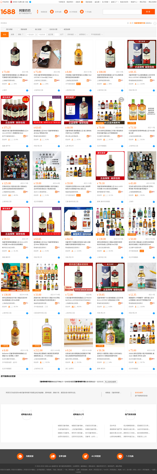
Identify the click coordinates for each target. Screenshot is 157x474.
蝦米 (90, 470)
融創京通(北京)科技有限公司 (120, 433)
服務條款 (84, 466)
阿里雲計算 (98, 470)
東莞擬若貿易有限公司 (104, 359)
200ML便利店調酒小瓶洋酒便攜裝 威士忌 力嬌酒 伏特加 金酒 (141, 355)
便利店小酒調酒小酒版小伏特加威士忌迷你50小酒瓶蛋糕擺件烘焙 (109, 355)
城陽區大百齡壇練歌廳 (66, 433)
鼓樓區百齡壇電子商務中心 (94, 429)
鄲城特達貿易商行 (40, 136)
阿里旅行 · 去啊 (74, 470)
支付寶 (129, 470)
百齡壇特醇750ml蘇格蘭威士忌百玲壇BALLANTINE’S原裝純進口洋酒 (142, 76)
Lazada (78, 472)
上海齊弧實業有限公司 (104, 80)
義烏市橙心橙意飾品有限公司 (72, 359)
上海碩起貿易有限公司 (72, 80)
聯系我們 (111, 466)
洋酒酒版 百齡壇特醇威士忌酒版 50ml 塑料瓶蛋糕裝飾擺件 (78, 76)
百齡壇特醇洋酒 (117, 393)
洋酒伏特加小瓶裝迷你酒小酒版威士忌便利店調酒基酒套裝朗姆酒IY (14, 187)
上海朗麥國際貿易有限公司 (136, 192)
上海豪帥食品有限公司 (9, 192)
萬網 (119, 470)
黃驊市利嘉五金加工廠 (131, 436)
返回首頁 (100, 382)
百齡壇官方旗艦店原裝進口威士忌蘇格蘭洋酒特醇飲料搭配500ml (78, 243)
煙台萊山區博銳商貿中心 (72, 136)
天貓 (54, 470)
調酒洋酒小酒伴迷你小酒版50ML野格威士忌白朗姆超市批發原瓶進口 (47, 299)
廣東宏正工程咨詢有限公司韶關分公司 (137, 433)
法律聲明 (76, 466)
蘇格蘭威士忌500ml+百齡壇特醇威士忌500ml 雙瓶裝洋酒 (46, 132)
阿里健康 (146, 470)
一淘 (65, 470)
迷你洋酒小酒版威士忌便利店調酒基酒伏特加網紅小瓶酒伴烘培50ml (141, 243)
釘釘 (139, 470)
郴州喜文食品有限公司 (9, 247)
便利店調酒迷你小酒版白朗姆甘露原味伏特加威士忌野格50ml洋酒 (109, 243)
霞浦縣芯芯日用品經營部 (146, 426)
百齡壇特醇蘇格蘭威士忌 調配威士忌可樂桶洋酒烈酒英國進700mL (15, 76)
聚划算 (59, 470)
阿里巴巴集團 (5, 470)
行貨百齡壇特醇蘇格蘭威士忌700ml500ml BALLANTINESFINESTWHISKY (78, 299)
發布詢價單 (139, 393)
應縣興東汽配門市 (116, 429)
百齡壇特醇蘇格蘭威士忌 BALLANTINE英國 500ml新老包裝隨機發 (110, 187)
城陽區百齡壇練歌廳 (65, 426)
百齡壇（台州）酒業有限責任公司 (97, 436)
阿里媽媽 (84, 470)
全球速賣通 (41, 470)
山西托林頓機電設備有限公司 (120, 436)
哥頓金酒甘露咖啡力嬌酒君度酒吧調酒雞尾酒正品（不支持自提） (46, 355)
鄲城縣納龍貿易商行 (136, 80)
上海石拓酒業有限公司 (136, 136)
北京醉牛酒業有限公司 (104, 136)
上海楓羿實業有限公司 (9, 80)
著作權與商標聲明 (65, 466)
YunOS (105, 470)
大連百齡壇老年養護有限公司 (68, 429)
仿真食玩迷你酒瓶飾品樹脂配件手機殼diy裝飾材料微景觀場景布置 (78, 355)
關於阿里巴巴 (101, 466)
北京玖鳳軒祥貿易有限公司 (9, 359)
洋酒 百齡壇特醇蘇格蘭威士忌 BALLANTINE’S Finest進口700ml (46, 76)
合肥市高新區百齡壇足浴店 (67, 436)
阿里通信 (113, 470)
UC (124, 470)
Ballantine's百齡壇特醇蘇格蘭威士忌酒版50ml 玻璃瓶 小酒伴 (14, 355)
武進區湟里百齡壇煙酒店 (94, 426)
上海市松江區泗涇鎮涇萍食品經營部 (41, 80)
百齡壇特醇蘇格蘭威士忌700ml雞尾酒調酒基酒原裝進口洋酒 (110, 76)
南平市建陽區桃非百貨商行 (9, 136)
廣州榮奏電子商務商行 (104, 192)
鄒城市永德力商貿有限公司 (133, 429)
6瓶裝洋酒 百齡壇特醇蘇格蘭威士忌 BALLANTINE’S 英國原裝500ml (15, 132)
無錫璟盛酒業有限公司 (72, 192)
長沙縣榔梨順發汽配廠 (131, 426)
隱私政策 (92, 466)
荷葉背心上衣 (142, 436)
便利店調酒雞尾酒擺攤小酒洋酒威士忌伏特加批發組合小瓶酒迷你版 (46, 187)
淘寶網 (48, 470)
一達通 (153, 470)
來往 (134, 470)
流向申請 (113, 426)
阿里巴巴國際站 (16, 470)
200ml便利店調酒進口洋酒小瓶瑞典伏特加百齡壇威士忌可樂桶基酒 (110, 132)
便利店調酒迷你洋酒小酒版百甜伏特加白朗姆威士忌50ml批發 (14, 299)
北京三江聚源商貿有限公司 (41, 192)
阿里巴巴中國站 (29, 470)
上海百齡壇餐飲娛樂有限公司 (82, 429)
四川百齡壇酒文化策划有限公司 (96, 433)
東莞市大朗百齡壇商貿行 (80, 433)
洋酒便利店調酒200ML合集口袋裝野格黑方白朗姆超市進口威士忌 (78, 187)
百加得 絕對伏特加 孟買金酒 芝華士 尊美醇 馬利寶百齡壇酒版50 (141, 187)
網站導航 (119, 466)
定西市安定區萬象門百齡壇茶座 (83, 436)
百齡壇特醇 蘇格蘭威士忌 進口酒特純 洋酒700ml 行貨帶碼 (78, 132)
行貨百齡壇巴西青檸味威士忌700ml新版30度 (142, 132)
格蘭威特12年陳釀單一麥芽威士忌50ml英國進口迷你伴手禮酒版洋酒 (141, 299)
